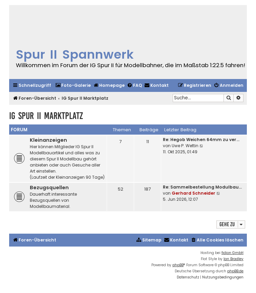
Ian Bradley (233, 258)
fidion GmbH (232, 252)
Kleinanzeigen (48, 140)
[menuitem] (73, 85)
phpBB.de (235, 271)
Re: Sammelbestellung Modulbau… (202, 187)
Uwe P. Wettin (185, 146)
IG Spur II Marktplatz (46, 116)
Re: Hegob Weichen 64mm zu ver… (201, 139)
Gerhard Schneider (193, 193)
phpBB (178, 265)
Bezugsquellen (49, 187)
